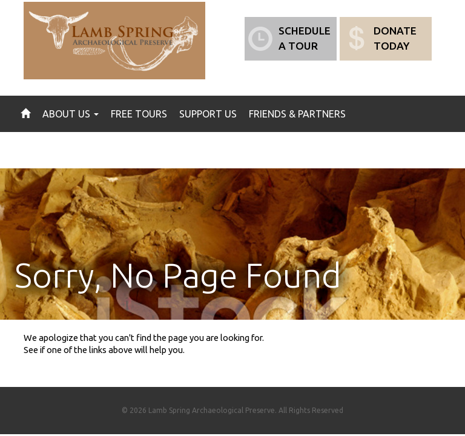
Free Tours (139, 113)
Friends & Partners (297, 113)
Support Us (208, 113)
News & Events (58, 150)
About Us (70, 113)
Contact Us (190, 150)
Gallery (127, 150)
